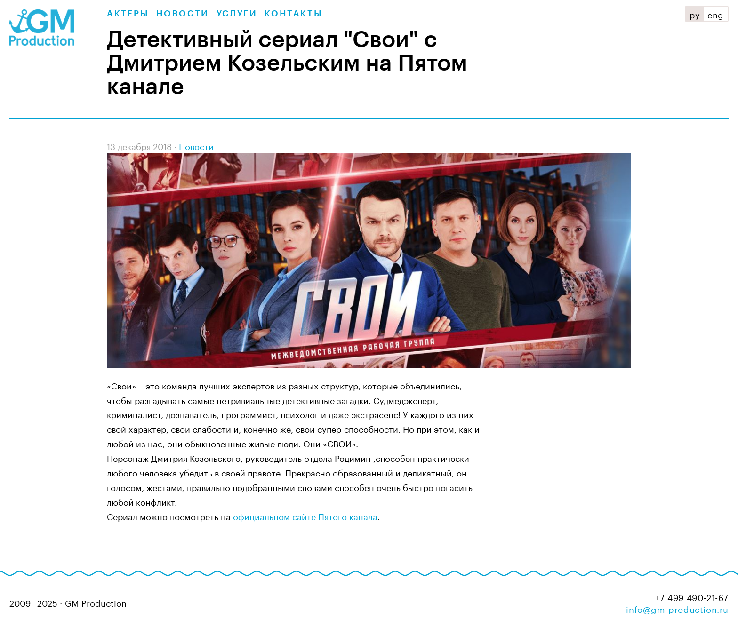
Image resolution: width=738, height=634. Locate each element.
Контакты (293, 13)
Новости (182, 13)
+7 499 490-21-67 (692, 596)
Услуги (237, 13)
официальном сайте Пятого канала (305, 515)
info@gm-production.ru (677, 608)
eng (715, 13)
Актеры (128, 13)
